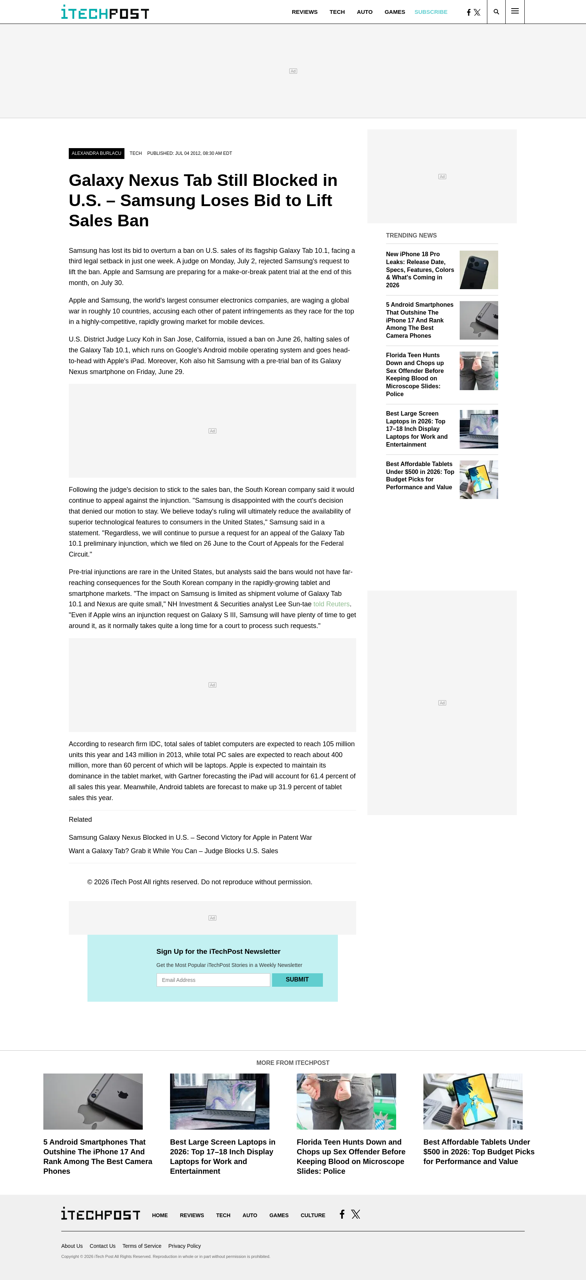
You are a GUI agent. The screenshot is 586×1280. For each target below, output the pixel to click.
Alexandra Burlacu (96, 153)
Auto (365, 12)
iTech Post (126, 882)
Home (160, 1215)
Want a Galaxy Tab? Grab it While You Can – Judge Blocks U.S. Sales (173, 851)
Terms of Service (142, 1246)
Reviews (305, 12)
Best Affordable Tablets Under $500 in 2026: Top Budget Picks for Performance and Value (479, 1152)
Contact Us (102, 1246)
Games (395, 12)
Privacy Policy (184, 1246)
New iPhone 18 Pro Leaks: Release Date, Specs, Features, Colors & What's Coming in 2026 (420, 269)
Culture (313, 1215)
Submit (297, 979)
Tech (337, 12)
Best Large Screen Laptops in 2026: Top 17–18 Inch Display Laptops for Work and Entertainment (417, 429)
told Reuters (332, 604)
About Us (72, 1246)
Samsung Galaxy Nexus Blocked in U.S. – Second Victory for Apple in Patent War (190, 837)
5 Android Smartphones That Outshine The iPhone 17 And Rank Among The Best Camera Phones (420, 320)
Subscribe (430, 12)
